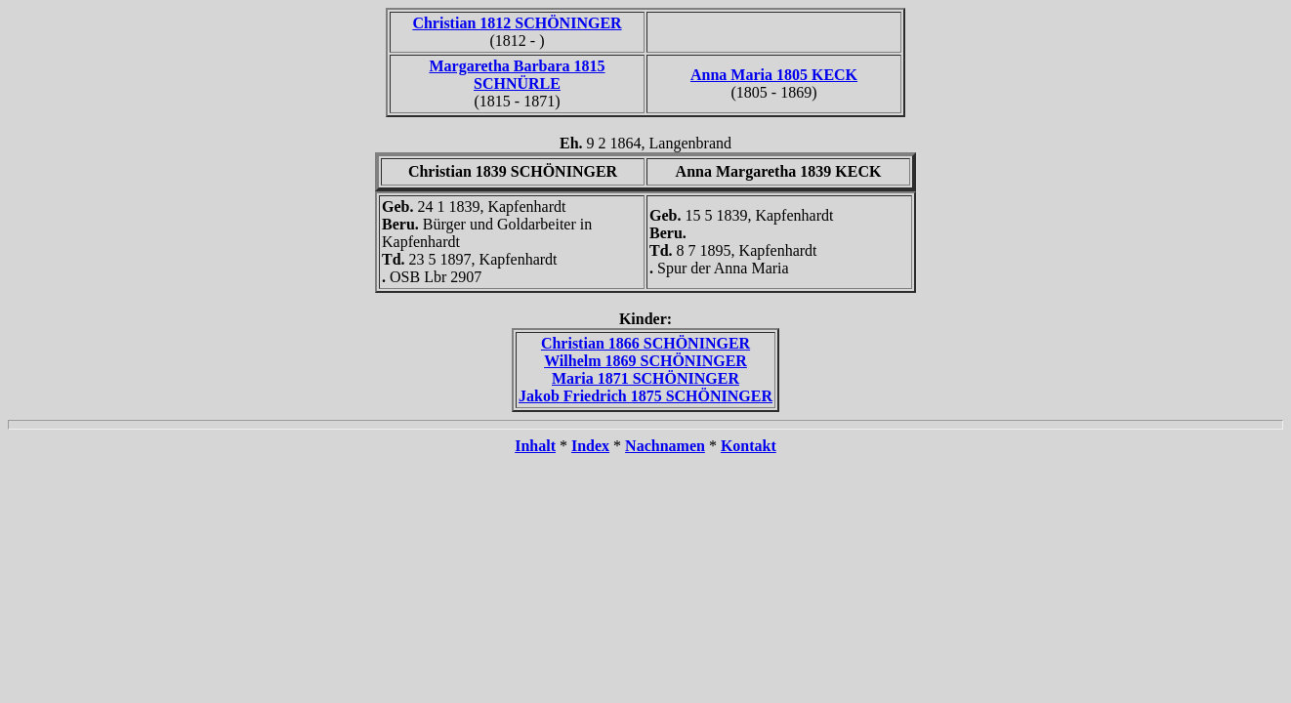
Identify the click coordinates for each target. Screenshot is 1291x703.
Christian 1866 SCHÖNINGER (645, 343)
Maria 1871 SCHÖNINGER (645, 378)
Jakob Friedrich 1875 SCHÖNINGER (645, 396)
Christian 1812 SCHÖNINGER (516, 23)
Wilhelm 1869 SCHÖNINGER (645, 360)
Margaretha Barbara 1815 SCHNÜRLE (516, 75)
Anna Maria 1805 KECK (773, 74)
